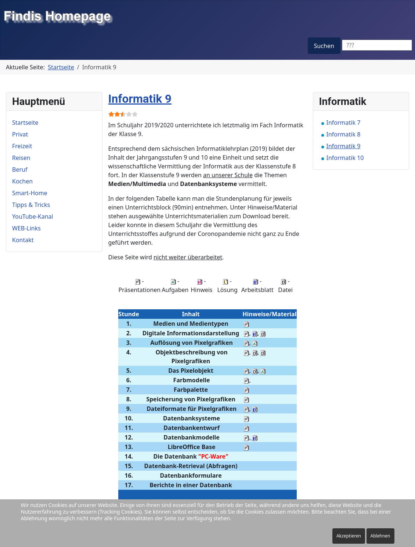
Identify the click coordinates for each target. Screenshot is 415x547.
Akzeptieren (348, 536)
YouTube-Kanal (32, 216)
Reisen (21, 158)
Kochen (22, 181)
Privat (20, 134)
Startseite (25, 122)
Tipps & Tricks (31, 205)
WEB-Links (26, 228)
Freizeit (22, 146)
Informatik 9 (140, 99)
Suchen (324, 46)
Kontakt (23, 240)
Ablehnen (380, 536)
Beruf (19, 169)
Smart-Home (29, 193)
